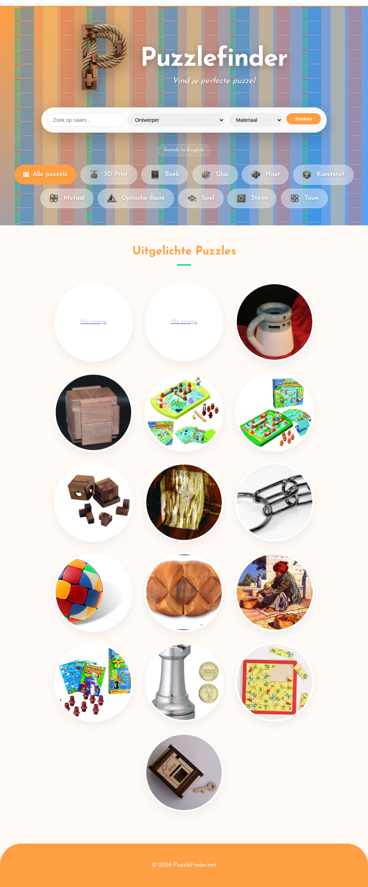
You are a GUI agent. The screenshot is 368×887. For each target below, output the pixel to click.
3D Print (108, 174)
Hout (265, 174)
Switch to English (184, 150)
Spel (200, 198)
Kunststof (323, 174)
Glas (215, 174)
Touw (304, 198)
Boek (164, 174)
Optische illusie (136, 198)
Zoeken (303, 118)
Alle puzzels (45, 174)
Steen (251, 198)
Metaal (66, 198)
